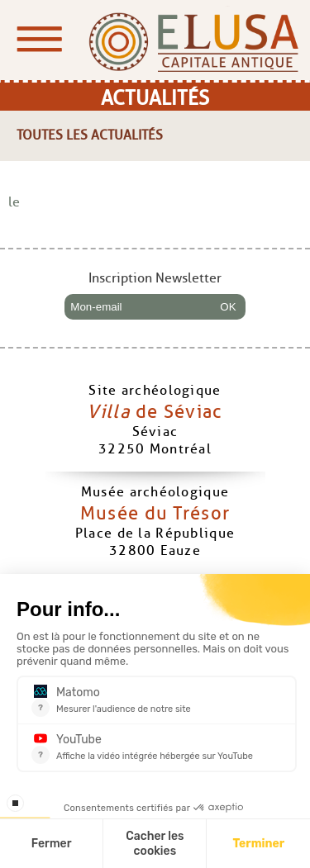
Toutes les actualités (90, 135)
